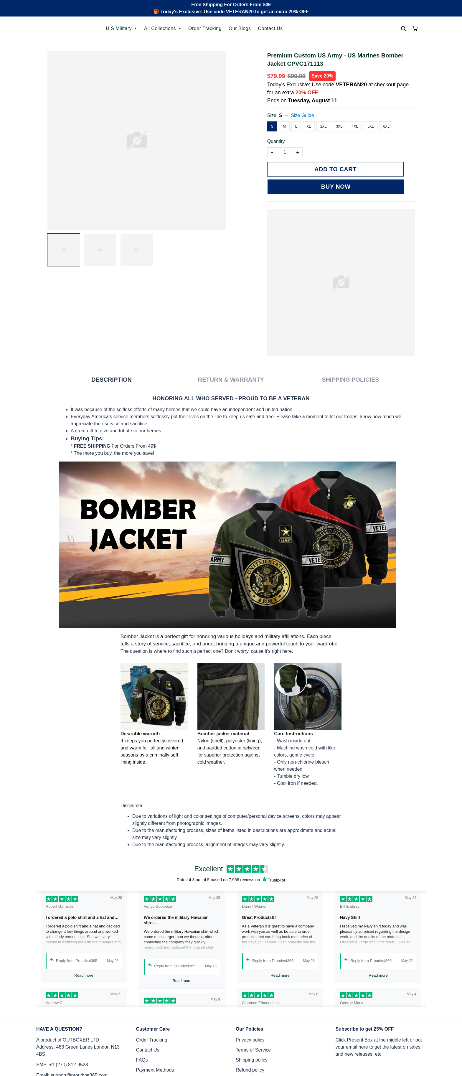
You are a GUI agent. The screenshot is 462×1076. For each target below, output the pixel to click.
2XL (323, 126)
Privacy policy (250, 1022)
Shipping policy (252, 1042)
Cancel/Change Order (159, 1062)
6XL (386, 126)
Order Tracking (205, 28)
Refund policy (250, 1052)
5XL (370, 126)
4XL (355, 126)
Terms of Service (253, 1032)
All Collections (162, 28)
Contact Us (270, 28)
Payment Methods (155, 1052)
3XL (339, 126)
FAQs (142, 1042)
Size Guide (302, 115)
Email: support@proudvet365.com (72, 1057)
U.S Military (121, 28)
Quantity (276, 141)
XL (308, 126)
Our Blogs (240, 28)
